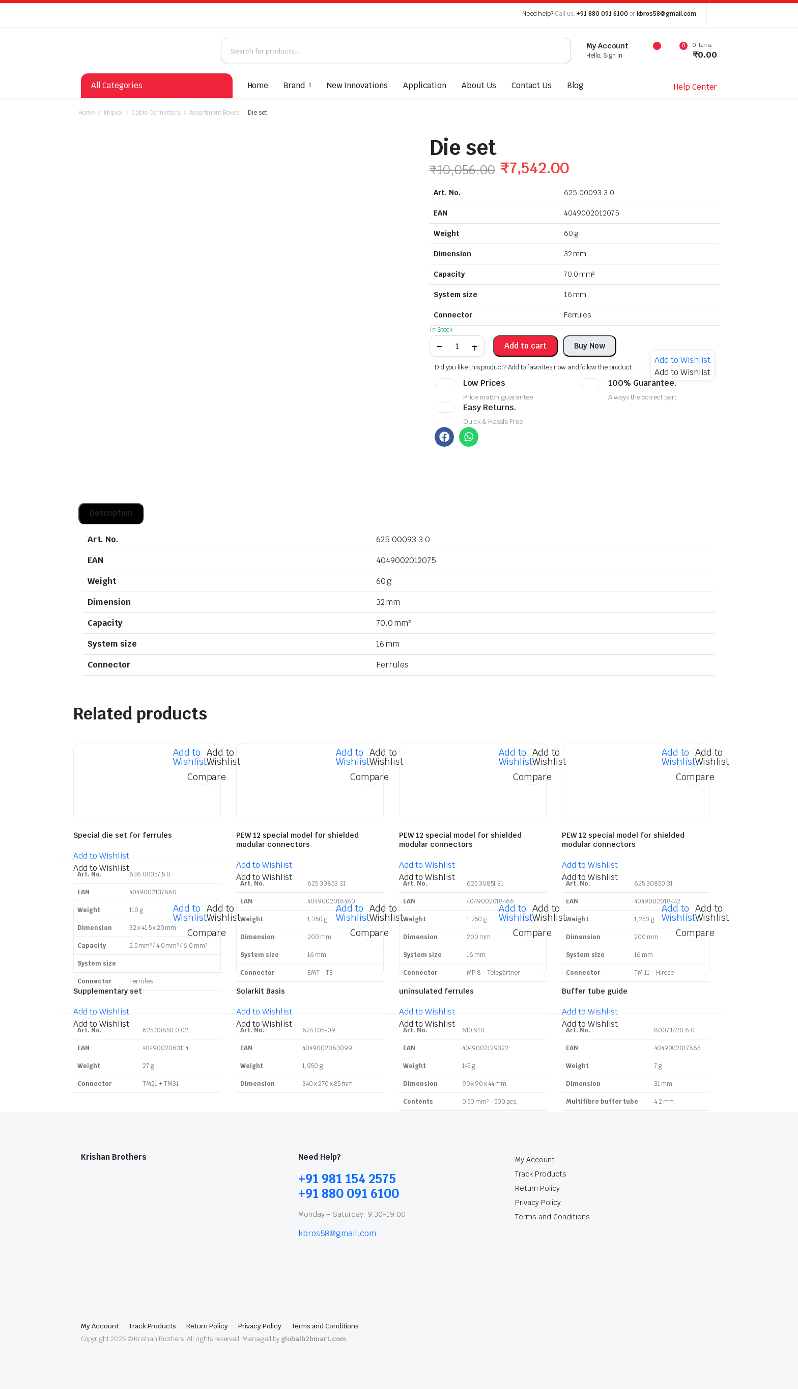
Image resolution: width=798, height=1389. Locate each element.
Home (258, 85)
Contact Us (531, 85)
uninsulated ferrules (436, 991)
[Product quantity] (457, 346)
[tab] (111, 513)
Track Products (540, 1174)
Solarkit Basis (260, 991)
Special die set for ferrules (122, 835)
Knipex (113, 113)
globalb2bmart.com (313, 1338)
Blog (575, 85)
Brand (294, 85)
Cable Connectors (156, 113)
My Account (535, 1159)
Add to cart (525, 346)
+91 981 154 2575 (347, 1179)
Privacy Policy (538, 1202)
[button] (682, 360)
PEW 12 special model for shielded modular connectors (297, 840)
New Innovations (357, 85)
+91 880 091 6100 (602, 14)
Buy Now (589, 346)
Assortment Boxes (214, 113)
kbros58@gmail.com (667, 14)
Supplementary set (107, 991)
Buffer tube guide (595, 991)
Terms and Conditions (552, 1216)
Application (424, 85)
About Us (479, 85)
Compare (206, 777)
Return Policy (537, 1188)
